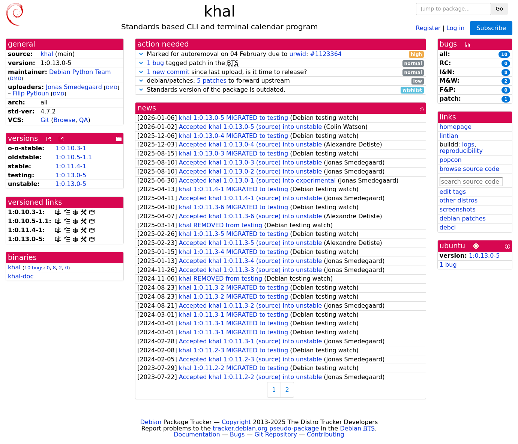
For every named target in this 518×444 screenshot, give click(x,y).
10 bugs (34, 267)
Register (428, 27)
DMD (15, 78)
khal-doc (20, 276)
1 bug (155, 62)
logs (468, 144)
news (146, 108)
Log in (455, 27)
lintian (449, 135)
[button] (141, 53)
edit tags (453, 191)
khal (47, 53)
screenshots (458, 209)
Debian (151, 422)
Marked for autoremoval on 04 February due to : (280, 54)
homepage (455, 126)
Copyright (236, 422)
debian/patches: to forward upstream (280, 81)
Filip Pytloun (31, 93)
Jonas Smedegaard (74, 87)
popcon (451, 159)
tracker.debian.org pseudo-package (266, 428)
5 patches (212, 80)
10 (504, 54)
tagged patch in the (280, 63)
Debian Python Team (80, 72)
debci (448, 227)
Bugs (237, 434)
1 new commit (168, 72)
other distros (458, 200)
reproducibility (461, 150)
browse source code (469, 168)
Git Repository (276, 434)
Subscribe (491, 28)
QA (83, 120)
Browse (64, 120)
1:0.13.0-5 (70, 175)
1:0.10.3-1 (70, 148)
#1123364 (326, 53)
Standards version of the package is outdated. (280, 90)
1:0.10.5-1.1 (73, 157)
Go (499, 9)
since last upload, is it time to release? (280, 72)
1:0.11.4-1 (70, 166)
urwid (297, 53)
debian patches (463, 218)
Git (45, 120)
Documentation (197, 434)
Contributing (325, 434)
